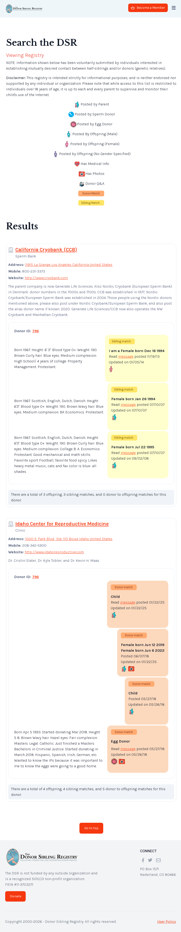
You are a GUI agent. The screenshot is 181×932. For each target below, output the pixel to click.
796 (35, 331)
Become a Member (148, 8)
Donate (15, 896)
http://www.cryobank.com (46, 278)
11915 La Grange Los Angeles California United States (68, 264)
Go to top (91, 828)
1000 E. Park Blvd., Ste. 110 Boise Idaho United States (68, 539)
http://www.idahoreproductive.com (54, 552)
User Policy (166, 921)
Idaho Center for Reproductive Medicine (62, 524)
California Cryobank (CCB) (46, 250)
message (125, 356)
